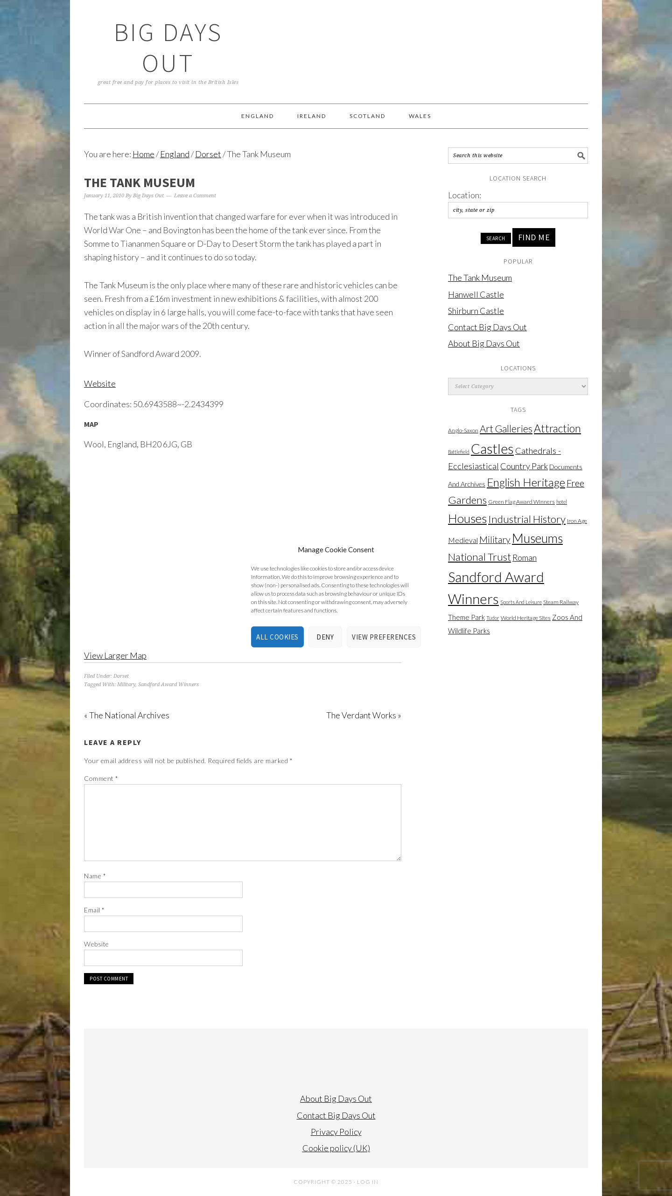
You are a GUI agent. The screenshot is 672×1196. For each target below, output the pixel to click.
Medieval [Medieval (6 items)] (463, 540)
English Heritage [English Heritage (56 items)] (526, 482)
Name (95, 876)
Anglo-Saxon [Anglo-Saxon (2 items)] (463, 430)
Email (94, 910)
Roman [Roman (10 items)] (524, 558)
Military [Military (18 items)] (495, 539)
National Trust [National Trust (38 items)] (479, 556)
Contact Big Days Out (487, 327)
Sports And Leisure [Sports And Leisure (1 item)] (521, 602)
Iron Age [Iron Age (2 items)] (577, 520)
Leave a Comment (195, 196)
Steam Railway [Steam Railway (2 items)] (561, 601)
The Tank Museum (480, 277)
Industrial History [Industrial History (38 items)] (527, 519)
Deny (325, 637)
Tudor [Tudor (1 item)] (492, 618)
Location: (464, 195)
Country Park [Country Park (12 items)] (524, 466)
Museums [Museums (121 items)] (537, 538)
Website (100, 383)
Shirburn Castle (476, 311)
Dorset (121, 676)
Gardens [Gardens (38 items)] (467, 500)
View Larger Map (115, 655)
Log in (367, 1181)
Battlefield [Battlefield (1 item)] (458, 452)
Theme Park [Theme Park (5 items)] (466, 617)
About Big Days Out (484, 343)
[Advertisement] (518, 786)
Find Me (534, 237)
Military (126, 684)
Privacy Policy (336, 1131)
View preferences (384, 637)
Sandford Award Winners (168, 684)
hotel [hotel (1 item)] (561, 502)
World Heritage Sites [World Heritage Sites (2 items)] (526, 617)
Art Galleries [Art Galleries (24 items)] (506, 428)
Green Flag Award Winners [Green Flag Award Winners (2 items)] (521, 501)
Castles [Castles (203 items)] (492, 448)
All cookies (277, 637)
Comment (101, 778)
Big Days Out (168, 47)
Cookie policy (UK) (336, 1148)
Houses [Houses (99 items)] (467, 518)
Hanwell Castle (476, 294)
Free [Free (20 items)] (575, 482)
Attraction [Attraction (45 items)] (557, 428)
